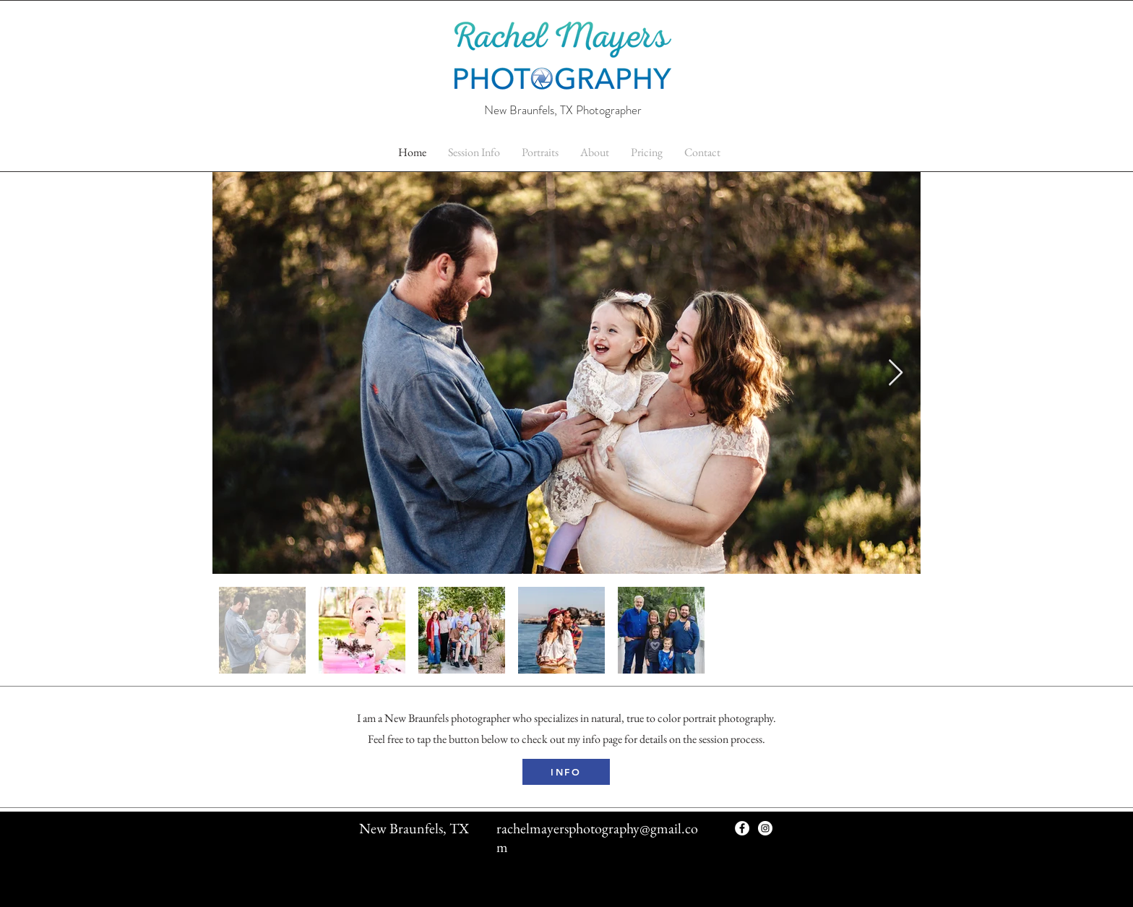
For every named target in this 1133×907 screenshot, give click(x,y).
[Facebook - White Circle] (742, 828)
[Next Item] (895, 373)
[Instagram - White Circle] (765, 828)
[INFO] (566, 772)
